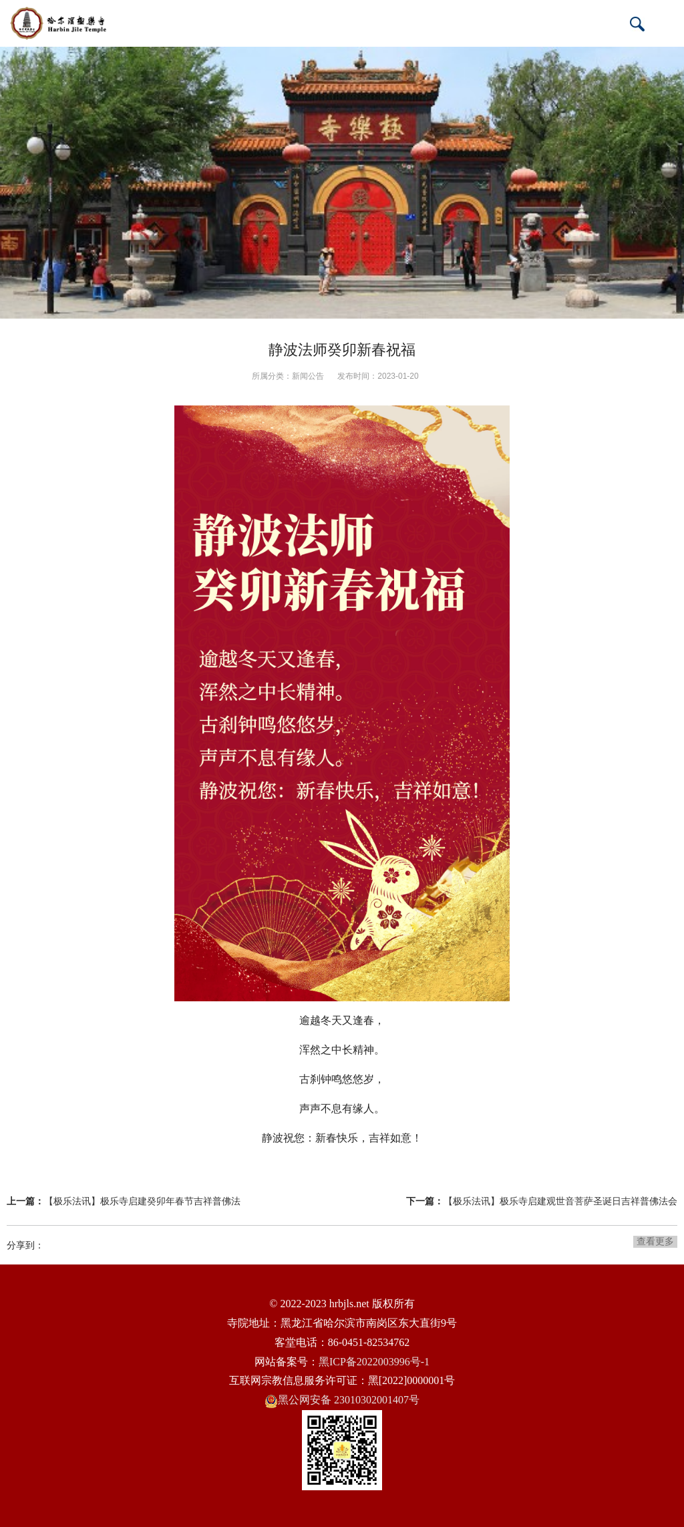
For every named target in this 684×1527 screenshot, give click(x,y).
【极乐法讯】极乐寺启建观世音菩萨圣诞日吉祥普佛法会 (560, 1201)
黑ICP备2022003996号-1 (374, 1361)
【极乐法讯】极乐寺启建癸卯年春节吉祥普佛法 (142, 1201)
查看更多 (655, 1241)
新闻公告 (308, 376)
